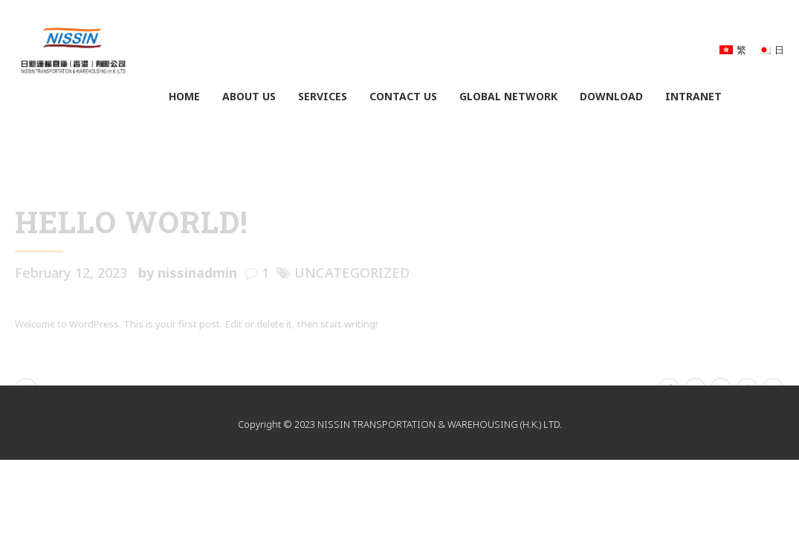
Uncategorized (352, 273)
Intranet (693, 96)
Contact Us (403, 96)
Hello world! (131, 221)
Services (322, 96)
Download (611, 96)
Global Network (508, 96)
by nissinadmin (187, 273)
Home (184, 96)
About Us (249, 96)
